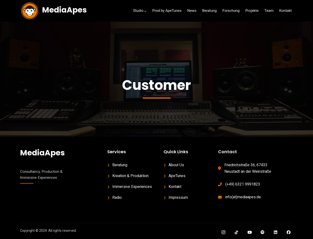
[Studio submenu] (145, 11)
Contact (227, 152)
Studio (138, 10)
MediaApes (64, 9)
